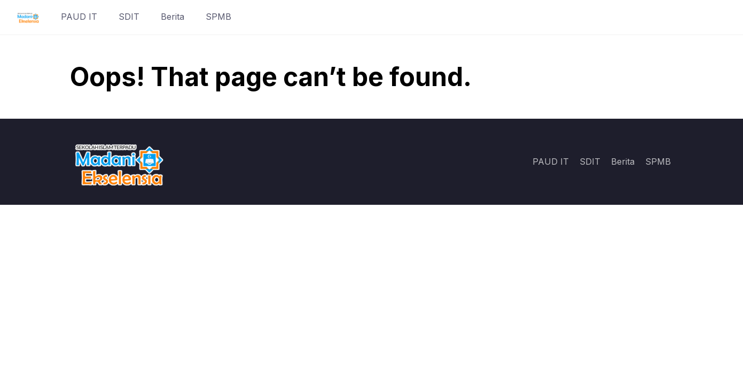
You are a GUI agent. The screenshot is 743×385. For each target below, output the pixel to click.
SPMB (218, 16)
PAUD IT (79, 16)
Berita (172, 16)
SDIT (129, 16)
